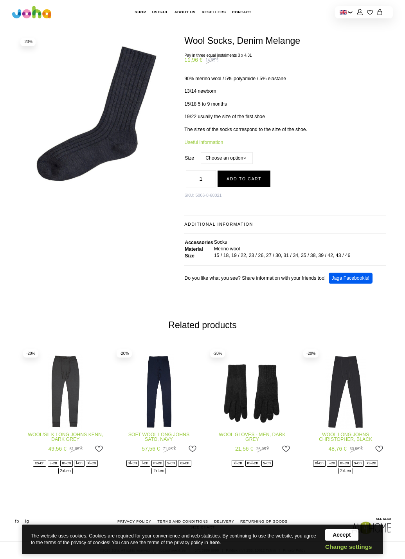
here (214, 542)
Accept (342, 535)
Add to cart (244, 178)
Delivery (224, 521)
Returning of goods (264, 521)
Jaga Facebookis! (350, 278)
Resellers (214, 12)
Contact (242, 12)
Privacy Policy (134, 521)
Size (189, 158)
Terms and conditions (182, 521)
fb (17, 521)
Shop (140, 12)
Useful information (203, 142)
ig (27, 521)
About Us (185, 12)
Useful (160, 12)
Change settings (348, 547)
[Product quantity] (201, 178)
